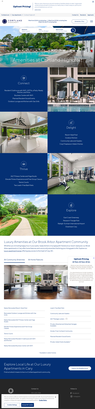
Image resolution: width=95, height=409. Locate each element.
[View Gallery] (66, 317)
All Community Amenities (14, 258)
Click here (40, 8)
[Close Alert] (79, 2)
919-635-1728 (36, 391)
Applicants (91, 13)
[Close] (56, 397)
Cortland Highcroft (29, 13)
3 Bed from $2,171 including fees (47, 20)
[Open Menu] (91, 20)
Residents (83, 13)
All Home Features (35, 258)
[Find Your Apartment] (73, 29)
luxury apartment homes (13, 249)
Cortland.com (5, 13)
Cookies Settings (12, 405)
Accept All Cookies (27, 405)
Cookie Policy (43, 400)
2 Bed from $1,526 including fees (57, 19)
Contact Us (75, 13)
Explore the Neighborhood (80, 367)
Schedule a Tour (61, 6)
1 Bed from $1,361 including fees (37, 19)
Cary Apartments (16, 13)
